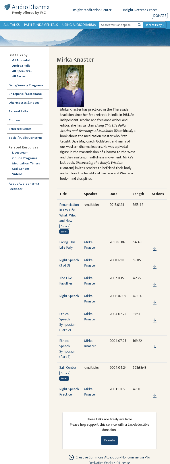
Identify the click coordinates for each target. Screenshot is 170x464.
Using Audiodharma (79, 25)
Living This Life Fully (67, 245)
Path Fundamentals (41, 25)
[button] (155, 243)
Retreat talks (18, 111)
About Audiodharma (24, 183)
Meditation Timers (26, 163)
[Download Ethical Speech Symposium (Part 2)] (155, 320)
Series (64, 231)
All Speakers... (22, 71)
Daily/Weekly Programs (28, 85)
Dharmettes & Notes (24, 102)
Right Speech (69, 296)
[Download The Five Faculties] (155, 284)
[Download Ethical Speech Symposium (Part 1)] (155, 347)
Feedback (16, 189)
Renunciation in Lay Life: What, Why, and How (69, 213)
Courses (14, 120)
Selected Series (23, 129)
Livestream (20, 152)
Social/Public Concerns (25, 137)
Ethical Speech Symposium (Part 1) (67, 349)
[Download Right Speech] (155, 302)
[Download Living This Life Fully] (155, 249)
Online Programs (24, 158)
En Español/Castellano (25, 94)
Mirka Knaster (90, 245)
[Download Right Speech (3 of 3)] (155, 266)
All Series (18, 76)
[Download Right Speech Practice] (155, 395)
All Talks (12, 25)
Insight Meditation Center (92, 10)
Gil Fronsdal (21, 60)
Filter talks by (153, 24)
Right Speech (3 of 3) (69, 263)
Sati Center (20, 169)
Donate (159, 16)
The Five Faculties (66, 281)
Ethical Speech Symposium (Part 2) (67, 322)
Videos (19, 174)
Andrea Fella (21, 65)
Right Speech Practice (69, 392)
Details (65, 226)
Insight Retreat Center (140, 10)
